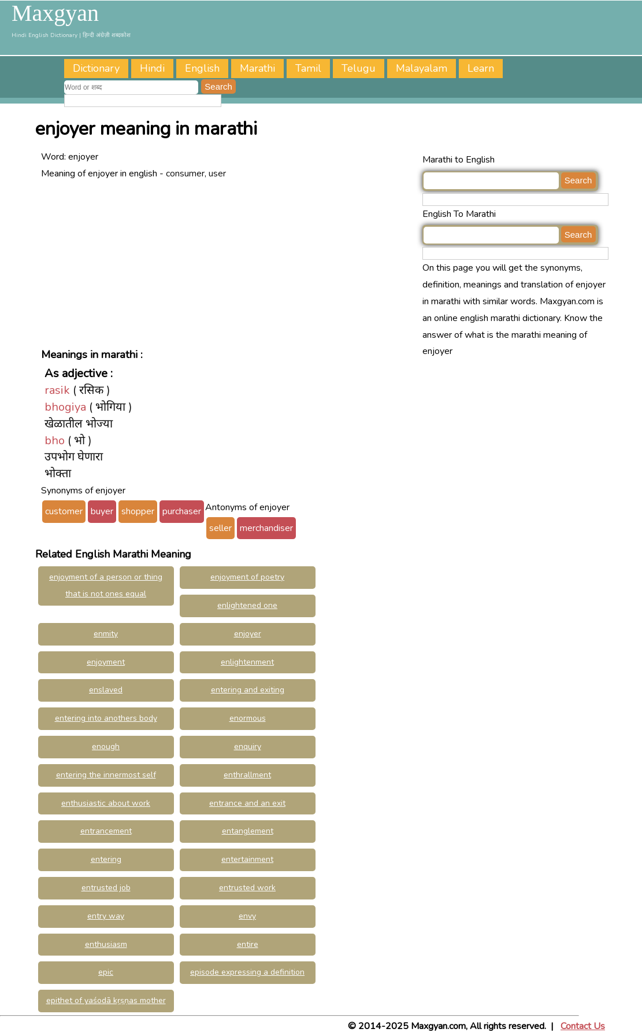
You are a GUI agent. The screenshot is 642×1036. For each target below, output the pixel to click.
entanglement (247, 830)
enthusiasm (106, 944)
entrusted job (106, 887)
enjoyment (106, 662)
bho (54, 440)
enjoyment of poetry (247, 577)
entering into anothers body (106, 718)
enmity (106, 633)
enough (106, 746)
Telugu (359, 68)
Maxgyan (55, 13)
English (202, 68)
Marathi (257, 68)
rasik (57, 390)
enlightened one (247, 605)
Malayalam (421, 68)
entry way (105, 915)
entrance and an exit (247, 803)
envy (247, 915)
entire (247, 944)
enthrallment (247, 774)
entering (106, 859)
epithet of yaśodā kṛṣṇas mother (106, 1000)
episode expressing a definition (247, 972)
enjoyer (247, 633)
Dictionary (96, 68)
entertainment (247, 859)
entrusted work (247, 887)
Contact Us (583, 1026)
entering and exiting (247, 689)
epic (105, 972)
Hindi (152, 68)
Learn (480, 68)
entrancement (106, 830)
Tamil (308, 68)
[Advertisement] (229, 263)
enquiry (247, 746)
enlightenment (247, 662)
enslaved (106, 689)
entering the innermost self (106, 774)
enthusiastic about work (105, 803)
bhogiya (65, 407)
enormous (247, 718)
